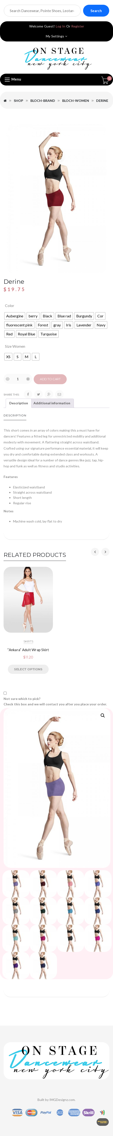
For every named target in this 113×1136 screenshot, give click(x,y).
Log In (60, 26)
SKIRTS (28, 641)
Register (77, 26)
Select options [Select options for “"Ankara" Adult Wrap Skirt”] (28, 669)
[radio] (15, 316)
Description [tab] (18, 403)
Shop (18, 101)
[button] (103, 715)
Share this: (11, 394)
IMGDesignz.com (62, 1100)
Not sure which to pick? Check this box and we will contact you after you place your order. (55, 701)
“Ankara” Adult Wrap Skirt (28, 650)
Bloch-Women (75, 101)
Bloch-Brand (42, 101)
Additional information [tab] (51, 403)
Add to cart (50, 379)
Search (96, 11)
